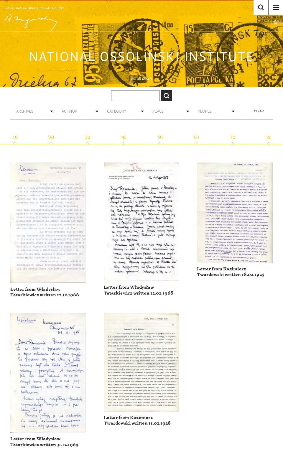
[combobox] (32, 111)
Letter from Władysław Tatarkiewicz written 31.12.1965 (44, 442)
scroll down (141, 78)
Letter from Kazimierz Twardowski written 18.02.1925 (230, 272)
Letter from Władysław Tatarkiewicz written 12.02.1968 (138, 290)
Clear (259, 111)
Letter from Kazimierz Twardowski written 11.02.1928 (137, 421)
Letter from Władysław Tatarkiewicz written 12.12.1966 (44, 292)
